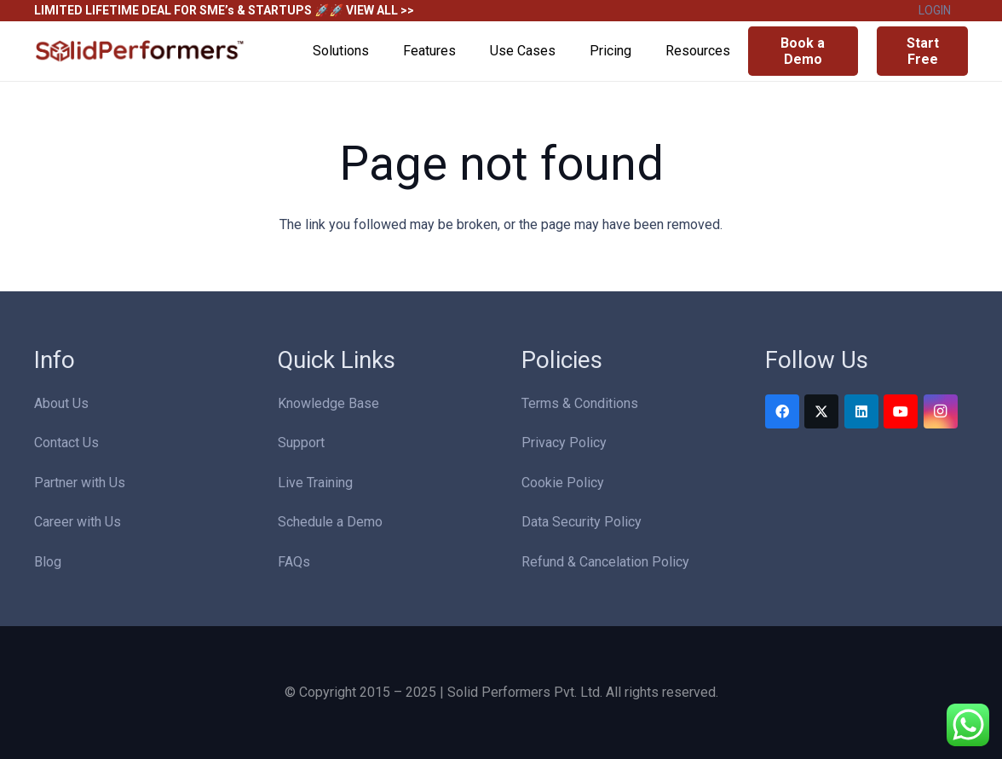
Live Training (315, 482)
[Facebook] (782, 411)
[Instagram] (941, 411)
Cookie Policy (562, 482)
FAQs (294, 562)
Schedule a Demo (330, 522)
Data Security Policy (581, 522)
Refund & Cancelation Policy (605, 562)
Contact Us (66, 442)
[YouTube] (901, 411)
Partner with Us (79, 482)
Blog (47, 562)
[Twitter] (821, 411)
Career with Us (77, 522)
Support (301, 442)
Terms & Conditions (579, 403)
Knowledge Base (328, 403)
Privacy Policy (564, 442)
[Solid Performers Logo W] (140, 51)
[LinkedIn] (861, 411)
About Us (61, 403)
